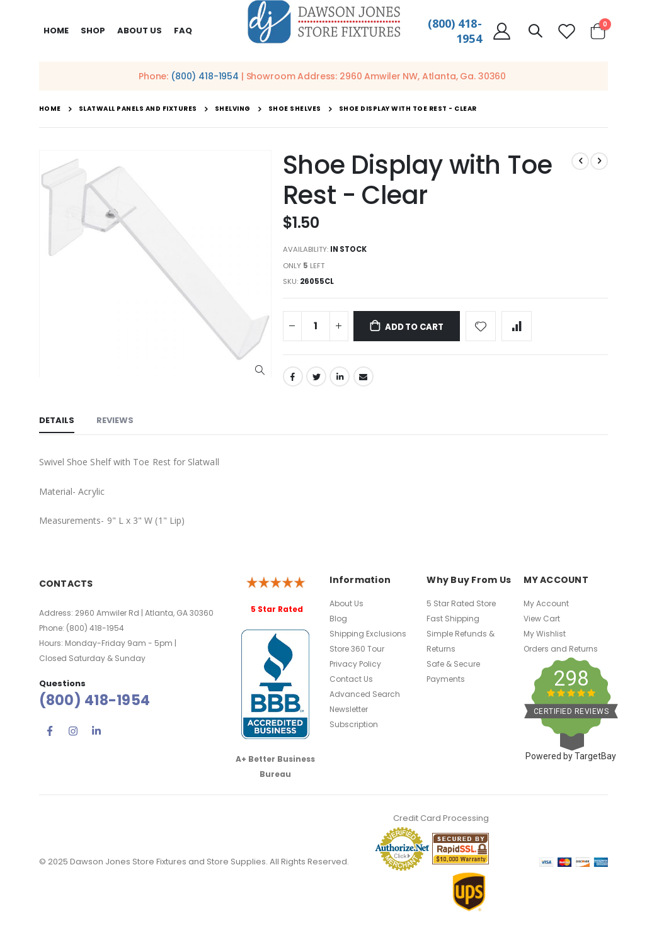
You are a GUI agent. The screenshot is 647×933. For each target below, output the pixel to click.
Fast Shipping (453, 623)
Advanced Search (364, 698)
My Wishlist (545, 638)
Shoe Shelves (294, 109)
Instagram (73, 736)
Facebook (293, 381)
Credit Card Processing (441, 823)
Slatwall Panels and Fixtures (138, 109)
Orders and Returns (561, 653)
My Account (546, 607)
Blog (338, 623)
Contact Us (351, 683)
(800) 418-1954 (205, 76)
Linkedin (96, 736)
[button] (260, 370)
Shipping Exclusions (367, 638)
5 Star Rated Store (461, 607)
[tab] (56, 426)
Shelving (233, 109)
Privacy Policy (355, 668)
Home (56, 31)
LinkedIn (339, 381)
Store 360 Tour (356, 653)
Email (363, 381)
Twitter (316, 381)
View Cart (542, 623)
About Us (346, 607)
